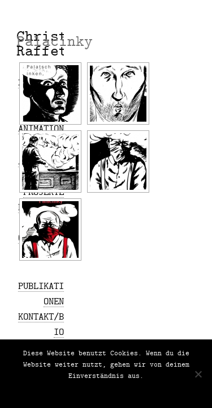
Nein (88, 390)
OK (71, 390)
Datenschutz (123, 390)
